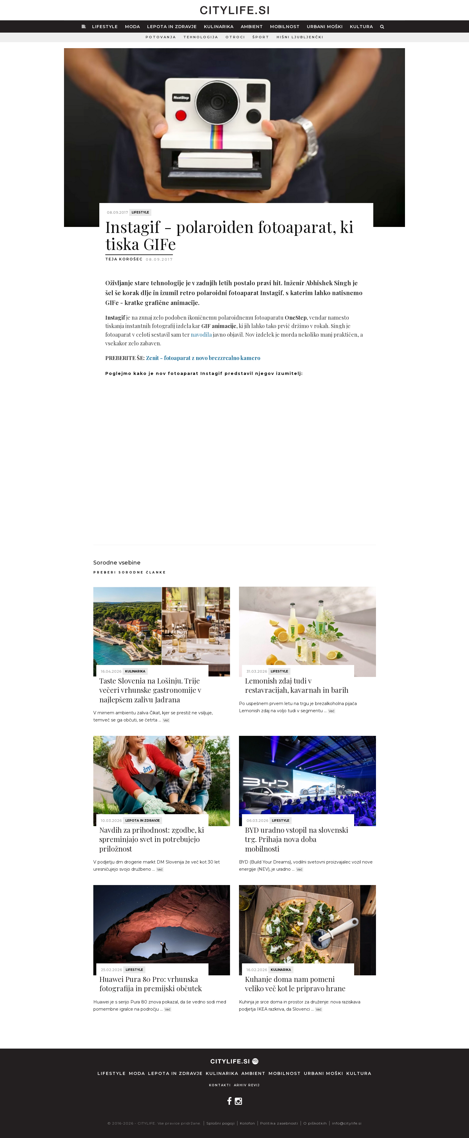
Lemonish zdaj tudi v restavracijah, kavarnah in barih (296, 685)
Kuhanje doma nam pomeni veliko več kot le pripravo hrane (295, 983)
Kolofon (247, 1123)
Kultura (361, 26)
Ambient (252, 26)
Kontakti (220, 1085)
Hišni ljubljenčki (300, 37)
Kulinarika (219, 26)
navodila (201, 334)
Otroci (235, 37)
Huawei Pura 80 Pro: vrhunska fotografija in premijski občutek (150, 983)
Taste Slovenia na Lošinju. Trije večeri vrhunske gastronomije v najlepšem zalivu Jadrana (150, 690)
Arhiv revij (247, 1085)
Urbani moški (325, 26)
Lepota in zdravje (172, 26)
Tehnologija (200, 37)
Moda (132, 26)
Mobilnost (285, 26)
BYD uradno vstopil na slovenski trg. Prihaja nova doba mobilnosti (296, 839)
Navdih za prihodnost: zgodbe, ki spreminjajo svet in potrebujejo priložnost (151, 839)
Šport (260, 37)
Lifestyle (105, 26)
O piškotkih (315, 1123)
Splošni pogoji (220, 1123)
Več (166, 720)
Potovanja (161, 37)
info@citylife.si (347, 1123)
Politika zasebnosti (279, 1123)
